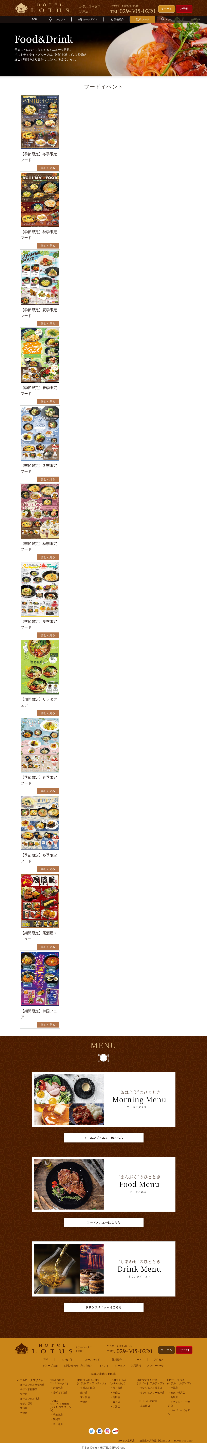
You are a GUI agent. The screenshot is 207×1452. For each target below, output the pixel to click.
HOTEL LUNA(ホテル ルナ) (118, 1382)
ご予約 (184, 9)
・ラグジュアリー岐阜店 (151, 1392)
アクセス (168, 19)
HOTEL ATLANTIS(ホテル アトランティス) (91, 1382)
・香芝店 (115, 1402)
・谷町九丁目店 (59, 1392)
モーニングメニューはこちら (103, 1138)
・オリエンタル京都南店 (31, 1384)
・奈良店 (22, 1408)
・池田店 (115, 1397)
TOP (34, 19)
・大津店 (22, 1412)
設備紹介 (117, 19)
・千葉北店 (57, 1414)
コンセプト (57, 19)
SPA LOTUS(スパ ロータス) (59, 1382)
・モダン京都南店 (27, 1389)
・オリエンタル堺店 (29, 1398)
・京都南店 (57, 1387)
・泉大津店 (144, 1405)
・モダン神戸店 (176, 1392)
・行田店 (173, 1387)
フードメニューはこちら (103, 1222)
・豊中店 (22, 1394)
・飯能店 (55, 1419)
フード (142, 19)
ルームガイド (88, 19)
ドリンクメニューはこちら (103, 1307)
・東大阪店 (84, 1397)
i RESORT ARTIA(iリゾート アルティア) (150, 1382)
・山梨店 (173, 1397)
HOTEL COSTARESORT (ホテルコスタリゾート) (62, 1405)
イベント (104, 1365)
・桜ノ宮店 (116, 1387)
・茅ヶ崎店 (57, 1424)
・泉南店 (115, 1392)
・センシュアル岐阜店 (150, 1387)
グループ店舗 (50, 1365)
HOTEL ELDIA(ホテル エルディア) (179, 1382)
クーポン (166, 9)
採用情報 (136, 1365)
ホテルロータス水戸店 (30, 1380)
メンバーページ (155, 1365)
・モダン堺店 (25, 1403)
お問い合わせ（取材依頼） (78, 1365)
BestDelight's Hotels (103, 1373)
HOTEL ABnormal (147, 1401)
